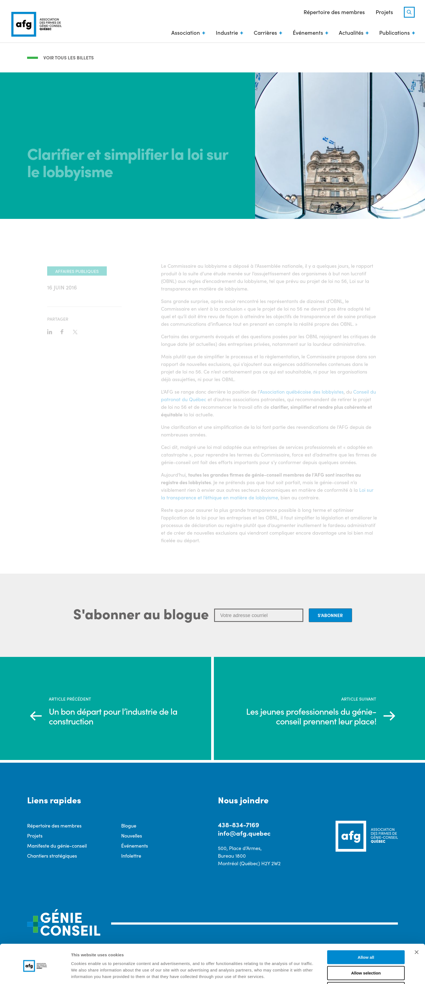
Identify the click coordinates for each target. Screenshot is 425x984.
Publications (394, 32)
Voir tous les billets (68, 57)
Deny (366, 968)
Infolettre (131, 855)
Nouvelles (131, 835)
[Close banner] (416, 931)
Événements (307, 32)
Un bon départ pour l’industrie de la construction (114, 716)
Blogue (128, 825)
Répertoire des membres (333, 12)
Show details (284, 973)
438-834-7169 (238, 824)
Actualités (350, 32)
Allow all (366, 936)
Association (185, 32)
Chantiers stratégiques (52, 855)
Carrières (264, 32)
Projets (383, 12)
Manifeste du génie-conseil (57, 845)
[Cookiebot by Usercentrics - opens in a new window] (35, 973)
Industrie (226, 32)
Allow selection (366, 952)
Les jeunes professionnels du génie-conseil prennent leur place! (311, 716)
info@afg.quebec (244, 833)
